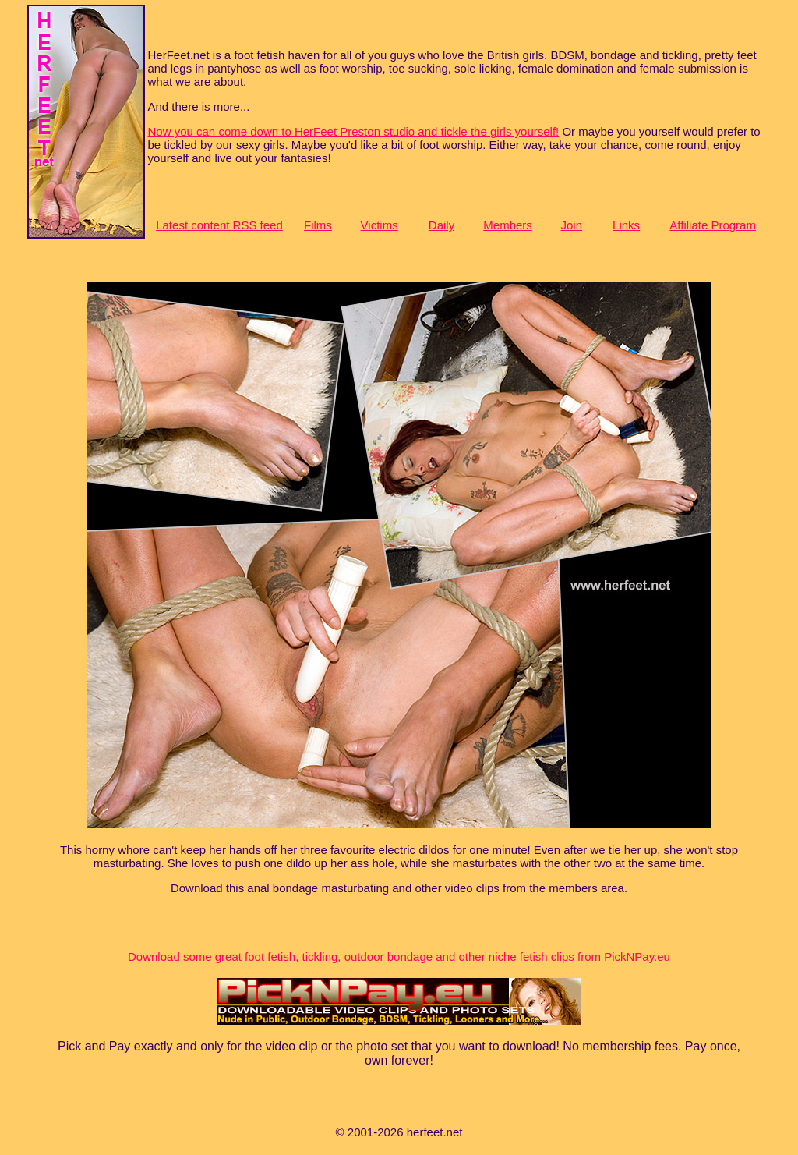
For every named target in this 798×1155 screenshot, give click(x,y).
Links (626, 225)
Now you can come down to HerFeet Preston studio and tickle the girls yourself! (354, 131)
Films (318, 225)
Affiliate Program (712, 225)
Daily (441, 225)
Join (571, 225)
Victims (379, 225)
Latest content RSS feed (219, 225)
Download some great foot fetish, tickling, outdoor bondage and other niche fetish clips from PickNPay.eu (399, 956)
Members (507, 225)
